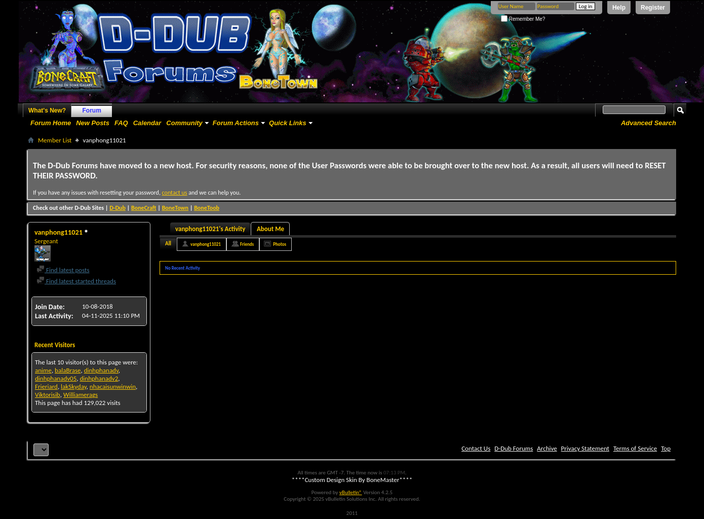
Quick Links (287, 123)
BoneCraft (144, 207)
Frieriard (46, 386)
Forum (92, 110)
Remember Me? (523, 19)
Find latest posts (63, 270)
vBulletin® (350, 492)
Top (666, 448)
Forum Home (50, 123)
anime (43, 370)
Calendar (147, 123)
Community (184, 123)
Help (618, 7)
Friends (247, 244)
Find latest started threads (76, 281)
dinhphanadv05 (55, 378)
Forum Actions (236, 123)
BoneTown (175, 207)
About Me (270, 229)
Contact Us (475, 448)
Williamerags (80, 394)
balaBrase (68, 370)
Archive (547, 448)
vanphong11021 (205, 244)
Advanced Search (648, 123)
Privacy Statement (585, 448)
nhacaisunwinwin (113, 386)
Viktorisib (47, 394)
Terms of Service (635, 448)
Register (653, 7)
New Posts (92, 123)
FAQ (121, 123)
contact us (174, 192)
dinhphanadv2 (99, 378)
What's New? (47, 110)
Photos (279, 244)
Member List (54, 140)
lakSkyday (74, 386)
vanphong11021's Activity (210, 229)
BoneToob (206, 207)
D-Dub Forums (513, 448)
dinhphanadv (101, 370)
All (168, 243)
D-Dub (117, 207)
